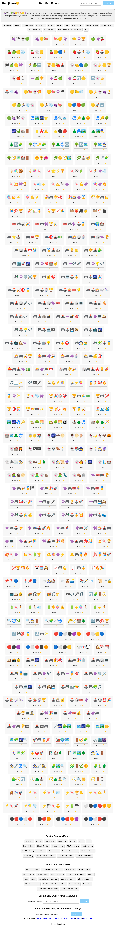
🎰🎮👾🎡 (70, 356)
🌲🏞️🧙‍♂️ (97, 131)
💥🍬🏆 (104, 541)
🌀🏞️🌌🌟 (39, 118)
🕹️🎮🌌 (32, 660)
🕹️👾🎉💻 (49, 713)
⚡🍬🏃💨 (51, 792)
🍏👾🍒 (97, 39)
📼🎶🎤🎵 (74, 594)
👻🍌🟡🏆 (102, 65)
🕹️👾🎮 (93, 713)
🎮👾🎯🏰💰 (46, 264)
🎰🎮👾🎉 (46, 356)
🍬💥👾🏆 (18, 184)
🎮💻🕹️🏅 (70, 277)
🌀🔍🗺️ (60, 118)
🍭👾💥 (100, 184)
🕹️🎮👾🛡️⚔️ (95, 673)
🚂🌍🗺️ (62, 740)
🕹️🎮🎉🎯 (53, 660)
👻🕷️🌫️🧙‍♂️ (14, 462)
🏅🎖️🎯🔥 (98, 383)
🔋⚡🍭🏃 (79, 607)
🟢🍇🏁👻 (16, 118)
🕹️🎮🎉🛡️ (77, 660)
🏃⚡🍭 (76, 383)
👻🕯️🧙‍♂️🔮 (98, 449)
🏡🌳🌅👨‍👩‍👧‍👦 (58, 422)
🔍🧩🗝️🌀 (53, 621)
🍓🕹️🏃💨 (81, 52)
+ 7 (86, 30)
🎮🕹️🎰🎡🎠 (97, 290)
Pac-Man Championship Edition (69, 30)
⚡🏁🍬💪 (51, 806)
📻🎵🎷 (53, 594)
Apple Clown (70, 869)
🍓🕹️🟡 (102, 52)
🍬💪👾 (81, 184)
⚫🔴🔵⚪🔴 (21, 819)
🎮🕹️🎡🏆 (44, 290)
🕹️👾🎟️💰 (72, 713)
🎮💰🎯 (49, 277)
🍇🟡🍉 (41, 39)
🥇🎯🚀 (37, 753)
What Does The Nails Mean (52, 869)
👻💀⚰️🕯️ (56, 449)
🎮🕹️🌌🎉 (93, 277)
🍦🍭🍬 (35, 171)
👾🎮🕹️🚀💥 (39, 528)
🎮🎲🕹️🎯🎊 (25, 250)
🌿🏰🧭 (83, 158)
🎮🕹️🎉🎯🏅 (18, 290)
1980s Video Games (65, 856)
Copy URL (76, 914)
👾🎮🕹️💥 (14, 528)
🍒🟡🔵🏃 (58, 52)
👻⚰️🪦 (79, 475)
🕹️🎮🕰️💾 (46, 687)
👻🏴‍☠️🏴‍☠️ (35, 449)
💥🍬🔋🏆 (32, 554)
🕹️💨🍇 (11, 92)
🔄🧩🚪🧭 (98, 594)
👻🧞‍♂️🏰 (104, 462)
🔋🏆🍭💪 (56, 607)
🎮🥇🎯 (62, 343)
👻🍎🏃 (18, 78)
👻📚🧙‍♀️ (76, 449)
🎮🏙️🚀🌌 (21, 264)
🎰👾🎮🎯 (44, 369)
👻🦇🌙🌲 (37, 462)
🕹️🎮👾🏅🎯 (67, 673)
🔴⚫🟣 (14, 647)
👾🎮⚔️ (81, 528)
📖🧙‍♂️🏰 (49, 581)
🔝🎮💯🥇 (21, 634)
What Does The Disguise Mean (54, 884)
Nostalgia (7, 25)
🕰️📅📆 (102, 647)
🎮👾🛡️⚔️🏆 (25, 277)
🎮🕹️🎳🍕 (97, 303)
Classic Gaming (92, 25)
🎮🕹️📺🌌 (93, 330)
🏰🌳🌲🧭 (100, 422)
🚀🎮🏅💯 (42, 740)
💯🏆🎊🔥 (21, 568)
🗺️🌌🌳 (83, 726)
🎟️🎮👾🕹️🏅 (74, 224)
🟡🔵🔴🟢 (76, 105)
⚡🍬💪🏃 (98, 792)
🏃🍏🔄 (35, 65)
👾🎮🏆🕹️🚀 (72, 502)
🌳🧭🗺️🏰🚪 (18, 158)
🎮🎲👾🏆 (100, 237)
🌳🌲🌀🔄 (60, 144)
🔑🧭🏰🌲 (77, 621)
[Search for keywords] (90, 3)
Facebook (47, 918)
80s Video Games (87, 851)
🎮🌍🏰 (97, 224)
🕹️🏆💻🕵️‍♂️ (25, 713)
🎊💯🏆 (16, 211)
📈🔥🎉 (97, 568)
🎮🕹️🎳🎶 (19, 316)
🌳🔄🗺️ (81, 144)
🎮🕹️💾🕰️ (70, 330)
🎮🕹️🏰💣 (42, 316)
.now (9, 3)
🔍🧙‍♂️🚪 (32, 621)
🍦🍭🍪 (16, 171)
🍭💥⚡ (14, 197)
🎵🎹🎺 (16, 383)
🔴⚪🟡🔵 (95, 634)
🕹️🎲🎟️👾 (79, 700)
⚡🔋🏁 (72, 806)
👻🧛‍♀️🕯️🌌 (83, 462)
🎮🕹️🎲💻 (74, 303)
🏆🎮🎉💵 (81, 396)
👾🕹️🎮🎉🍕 (53, 541)
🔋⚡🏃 (100, 607)
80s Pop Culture (34, 30)
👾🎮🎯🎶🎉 (21, 502)
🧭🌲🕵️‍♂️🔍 (58, 779)
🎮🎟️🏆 (32, 237)
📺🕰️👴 (16, 594)
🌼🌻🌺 (41, 158)
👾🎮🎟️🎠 (72, 488)
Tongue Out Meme (67, 879)
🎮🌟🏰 (14, 237)
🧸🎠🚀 (16, 792)
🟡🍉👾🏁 (56, 92)
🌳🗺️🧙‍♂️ (100, 144)
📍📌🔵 (30, 581)
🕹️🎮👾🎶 (42, 673)
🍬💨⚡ (39, 184)
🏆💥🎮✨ (35, 409)
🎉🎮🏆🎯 (53, 197)
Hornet (90, 874)
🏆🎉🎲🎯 (58, 396)
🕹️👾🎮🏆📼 (18, 726)
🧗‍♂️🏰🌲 (56, 753)
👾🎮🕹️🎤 (46, 515)
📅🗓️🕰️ (41, 568)
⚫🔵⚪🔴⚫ (95, 819)
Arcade (50, 25)
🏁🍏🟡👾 (14, 65)
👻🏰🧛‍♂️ (16, 449)
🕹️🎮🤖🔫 (70, 687)
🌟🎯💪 (41, 131)
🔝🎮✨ (42, 634)
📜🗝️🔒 (105, 581)
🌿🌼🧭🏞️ (62, 158)
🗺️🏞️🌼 (102, 726)
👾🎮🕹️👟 (97, 515)
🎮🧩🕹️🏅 (102, 343)
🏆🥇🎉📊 (81, 409)
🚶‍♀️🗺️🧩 (18, 753)
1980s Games (49, 30)
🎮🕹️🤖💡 (42, 343)
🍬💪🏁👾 (60, 184)
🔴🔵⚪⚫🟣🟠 (67, 634)
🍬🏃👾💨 (98, 171)
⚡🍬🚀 (11, 806)
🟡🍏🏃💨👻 (23, 105)
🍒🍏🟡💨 (16, 52)
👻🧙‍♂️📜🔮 (60, 462)
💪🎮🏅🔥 (79, 554)
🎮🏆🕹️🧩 (93, 250)
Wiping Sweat (43, 874)
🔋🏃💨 (35, 607)
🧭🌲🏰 (37, 779)
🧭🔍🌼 (79, 779)
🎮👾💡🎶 (95, 264)
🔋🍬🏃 (16, 607)
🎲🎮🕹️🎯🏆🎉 (95, 369)
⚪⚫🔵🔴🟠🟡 (97, 806)
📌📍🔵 (11, 581)
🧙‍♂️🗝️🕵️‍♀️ (39, 766)
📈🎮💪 (60, 568)
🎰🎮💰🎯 (93, 356)
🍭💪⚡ (32, 197)
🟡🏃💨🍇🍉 (51, 105)
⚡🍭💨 (30, 806)
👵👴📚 (35, 435)
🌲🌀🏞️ (79, 131)
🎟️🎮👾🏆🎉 (46, 224)
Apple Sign (87, 884)
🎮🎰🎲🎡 (77, 237)
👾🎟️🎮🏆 (100, 475)
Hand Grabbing (84, 869)
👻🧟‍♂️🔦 (60, 475)
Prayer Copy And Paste (76, 874)
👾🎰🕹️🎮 (102, 528)
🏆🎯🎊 (14, 409)
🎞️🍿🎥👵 (79, 211)
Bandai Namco (107, 25)
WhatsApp (87, 918)
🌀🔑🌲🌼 (81, 118)
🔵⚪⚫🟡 (62, 647)
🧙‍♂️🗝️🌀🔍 (18, 766)
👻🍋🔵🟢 (79, 65)
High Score (40, 25)
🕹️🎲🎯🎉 (102, 700)
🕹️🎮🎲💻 (100, 660)
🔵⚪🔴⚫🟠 (37, 647)
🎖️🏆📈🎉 (56, 211)
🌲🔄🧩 (16, 144)
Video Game (28, 25)
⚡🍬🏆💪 (74, 792)
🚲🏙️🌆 (100, 740)
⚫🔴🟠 (44, 819)
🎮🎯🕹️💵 (53, 237)
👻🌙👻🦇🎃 (100, 435)
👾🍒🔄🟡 (77, 78)
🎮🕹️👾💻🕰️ (95, 316)
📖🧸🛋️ (67, 581)
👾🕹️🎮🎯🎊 (81, 541)
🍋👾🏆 (79, 39)
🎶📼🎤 (35, 383)
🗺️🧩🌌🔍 (18, 740)
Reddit (72, 918)
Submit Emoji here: (34, 901)
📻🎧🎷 (35, 594)
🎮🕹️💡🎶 (23, 330)
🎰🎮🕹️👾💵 (18, 369)
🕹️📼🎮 (41, 726)
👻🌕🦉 (76, 435)
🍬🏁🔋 (76, 171)
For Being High (28, 874)
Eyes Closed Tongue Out (48, 879)
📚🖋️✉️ (86, 581)
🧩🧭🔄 (18, 779)
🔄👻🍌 (97, 78)
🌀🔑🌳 (102, 118)
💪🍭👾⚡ (56, 554)
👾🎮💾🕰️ (97, 502)
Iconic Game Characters (45, 856)
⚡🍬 (32, 792)
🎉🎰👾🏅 (77, 197)
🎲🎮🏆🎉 (67, 369)
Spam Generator (32, 869)
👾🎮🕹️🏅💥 (72, 515)
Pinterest (64, 918)
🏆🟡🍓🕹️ (56, 65)
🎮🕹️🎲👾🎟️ (48, 303)
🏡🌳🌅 (37, 422)
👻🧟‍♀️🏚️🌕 (16, 475)
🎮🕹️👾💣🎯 (67, 316)
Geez (33, 879)
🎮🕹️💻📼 (46, 330)
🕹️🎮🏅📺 (19, 673)
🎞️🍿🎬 (100, 211)
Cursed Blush (74, 884)
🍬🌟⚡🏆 (56, 171)
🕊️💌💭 (83, 647)
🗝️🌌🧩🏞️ (62, 726)
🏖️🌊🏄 (102, 409)
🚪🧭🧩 (81, 740)
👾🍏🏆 (37, 78)
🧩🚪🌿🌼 (79, 766)
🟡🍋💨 (76, 92)
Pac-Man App (53, 851)
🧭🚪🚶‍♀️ (97, 779)
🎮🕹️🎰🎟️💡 (69, 290)
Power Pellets (77, 25)
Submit (84, 901)
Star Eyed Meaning (32, 884)
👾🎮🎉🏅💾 (23, 488)
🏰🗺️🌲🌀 (14, 435)
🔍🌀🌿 (14, 621)
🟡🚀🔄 (97, 105)
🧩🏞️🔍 (58, 766)
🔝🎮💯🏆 (100, 621)
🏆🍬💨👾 (35, 396)
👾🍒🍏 (56, 78)
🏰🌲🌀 (79, 422)
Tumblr (79, 918)
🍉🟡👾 (60, 39)
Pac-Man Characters (69, 851)
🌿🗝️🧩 (102, 158)
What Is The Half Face (69, 889)
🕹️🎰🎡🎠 (14, 700)
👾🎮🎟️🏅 (95, 488)
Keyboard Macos (57, 874)
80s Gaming (28, 856)
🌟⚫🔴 (60, 131)
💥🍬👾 (11, 554)
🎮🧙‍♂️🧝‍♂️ (81, 343)
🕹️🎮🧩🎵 (93, 687)
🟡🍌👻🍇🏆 (100, 92)
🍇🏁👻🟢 (21, 39)
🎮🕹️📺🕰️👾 (16, 343)
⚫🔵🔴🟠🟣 (67, 819)
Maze (59, 25)
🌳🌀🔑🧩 (37, 144)
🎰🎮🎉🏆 (23, 356)
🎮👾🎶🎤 (72, 264)
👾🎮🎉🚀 (49, 488)
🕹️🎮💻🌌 (23, 687)
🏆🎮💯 (102, 396)
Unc (26, 879)
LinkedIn (56, 918)
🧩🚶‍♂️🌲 (100, 766)
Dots (67, 25)
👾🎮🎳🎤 (46, 502)
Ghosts (17, 25)
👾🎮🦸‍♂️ (62, 528)
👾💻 (9, 541)
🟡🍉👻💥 (32, 92)
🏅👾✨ (14, 396)
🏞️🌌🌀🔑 (16, 422)
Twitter (39, 918)
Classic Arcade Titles (84, 856)
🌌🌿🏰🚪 (21, 131)
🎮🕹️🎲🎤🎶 (21, 303)
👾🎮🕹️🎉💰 (21, 515)
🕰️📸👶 (14, 660)
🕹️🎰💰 (58, 700)
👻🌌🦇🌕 (56, 435)
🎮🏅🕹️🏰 (51, 250)
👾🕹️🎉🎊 (28, 541)
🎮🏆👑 (72, 250)
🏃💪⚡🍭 (56, 383)
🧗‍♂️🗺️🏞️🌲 (77, 753)
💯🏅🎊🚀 (102, 554)
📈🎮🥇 (79, 568)
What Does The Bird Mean (48, 889)
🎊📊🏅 (35, 211)
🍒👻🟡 (37, 52)
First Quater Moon (84, 879)
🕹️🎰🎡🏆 (37, 700)
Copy (19, 44)
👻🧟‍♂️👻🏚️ (39, 475)
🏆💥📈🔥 (58, 409)
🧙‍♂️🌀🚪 (97, 753)
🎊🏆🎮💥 (100, 197)
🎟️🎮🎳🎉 (21, 224)
